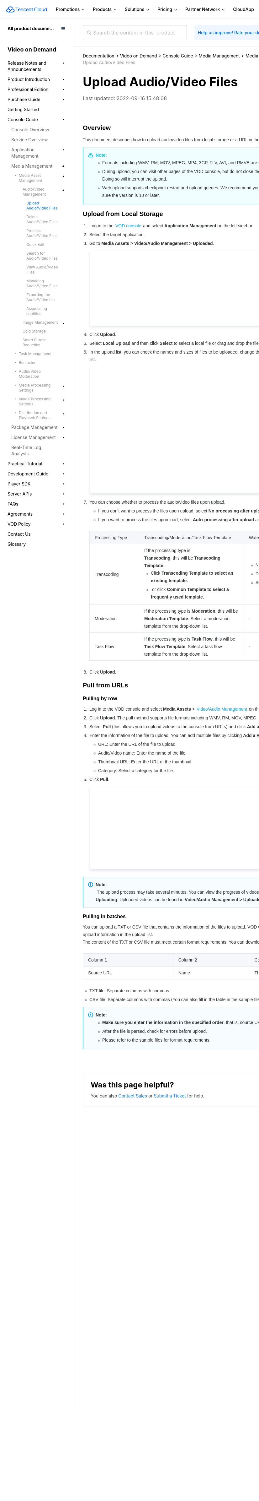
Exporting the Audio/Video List (41, 297)
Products (105, 10)
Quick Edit (35, 244)
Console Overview (30, 129)
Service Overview (29, 139)
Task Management (35, 353)
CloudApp (243, 9)
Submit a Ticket (170, 1095)
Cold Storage (34, 331)
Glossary (17, 544)
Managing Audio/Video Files (41, 283)
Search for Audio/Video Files (41, 256)
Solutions (137, 10)
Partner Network (205, 10)
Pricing (167, 10)
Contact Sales (133, 1095)
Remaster (27, 362)
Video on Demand (138, 55)
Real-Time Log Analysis (26, 450)
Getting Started (23, 109)
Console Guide (178, 55)
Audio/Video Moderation (30, 374)
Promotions (70, 10)
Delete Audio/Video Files (41, 219)
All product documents (32, 28)
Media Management (219, 55)
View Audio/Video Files (42, 269)
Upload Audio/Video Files (41, 205)
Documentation (98, 55)
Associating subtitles (36, 311)
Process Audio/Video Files (41, 233)
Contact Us (19, 534)
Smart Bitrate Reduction (34, 342)
